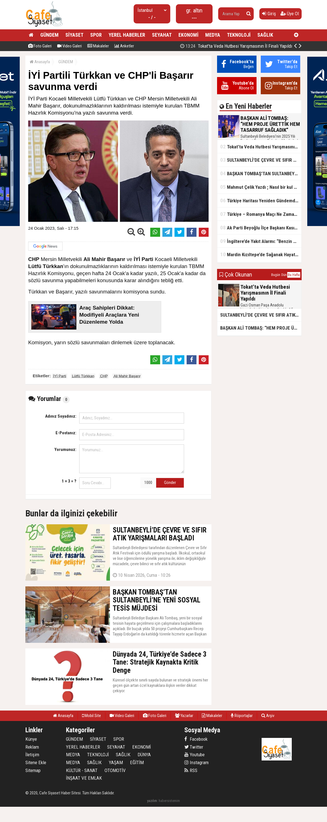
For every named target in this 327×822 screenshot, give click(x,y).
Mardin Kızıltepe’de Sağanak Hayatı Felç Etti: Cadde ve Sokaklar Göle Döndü (260, 254)
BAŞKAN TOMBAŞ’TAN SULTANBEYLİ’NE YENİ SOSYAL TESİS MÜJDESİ (260, 173)
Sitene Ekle (35, 762)
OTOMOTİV (115, 770)
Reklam (32, 747)
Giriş (269, 13)
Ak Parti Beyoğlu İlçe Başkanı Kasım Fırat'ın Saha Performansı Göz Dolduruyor (260, 227)
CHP (104, 376)
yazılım (152, 801)
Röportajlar (242, 715)
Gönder (170, 482)
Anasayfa (40, 61)
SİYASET (74, 35)
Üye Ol (289, 13)
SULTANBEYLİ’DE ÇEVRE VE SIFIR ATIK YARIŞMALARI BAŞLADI (260, 160)
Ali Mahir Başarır (127, 376)
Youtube (194, 754)
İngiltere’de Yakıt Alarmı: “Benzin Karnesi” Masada (260, 241)
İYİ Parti (59, 376)
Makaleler (98, 46)
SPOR (96, 35)
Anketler (124, 46)
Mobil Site (91, 715)
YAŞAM (116, 762)
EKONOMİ (188, 35)
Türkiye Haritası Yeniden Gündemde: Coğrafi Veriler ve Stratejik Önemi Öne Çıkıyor (260, 200)
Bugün (275, 275)
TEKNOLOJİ (239, 35)
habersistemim (169, 801)
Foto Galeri (40, 46)
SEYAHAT (162, 35)
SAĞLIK (265, 35)
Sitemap (33, 770)
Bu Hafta (294, 275)
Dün (284, 275)
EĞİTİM (137, 762)
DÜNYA (144, 754)
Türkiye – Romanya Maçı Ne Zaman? (259, 214)
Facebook (195, 739)
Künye (31, 739)
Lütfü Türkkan (83, 376)
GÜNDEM (49, 35)
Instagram (196, 762)
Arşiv (267, 715)
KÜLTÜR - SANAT (82, 770)
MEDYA (212, 35)
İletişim (32, 754)
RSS (190, 770)
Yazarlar (184, 715)
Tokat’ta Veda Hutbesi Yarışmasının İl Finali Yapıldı (260, 146)
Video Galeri (69, 46)
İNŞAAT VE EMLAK (84, 778)
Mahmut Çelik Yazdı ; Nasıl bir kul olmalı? (260, 187)
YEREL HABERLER (127, 35)
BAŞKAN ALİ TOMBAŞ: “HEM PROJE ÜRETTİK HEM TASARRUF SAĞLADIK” (260, 328)
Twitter (193, 747)
